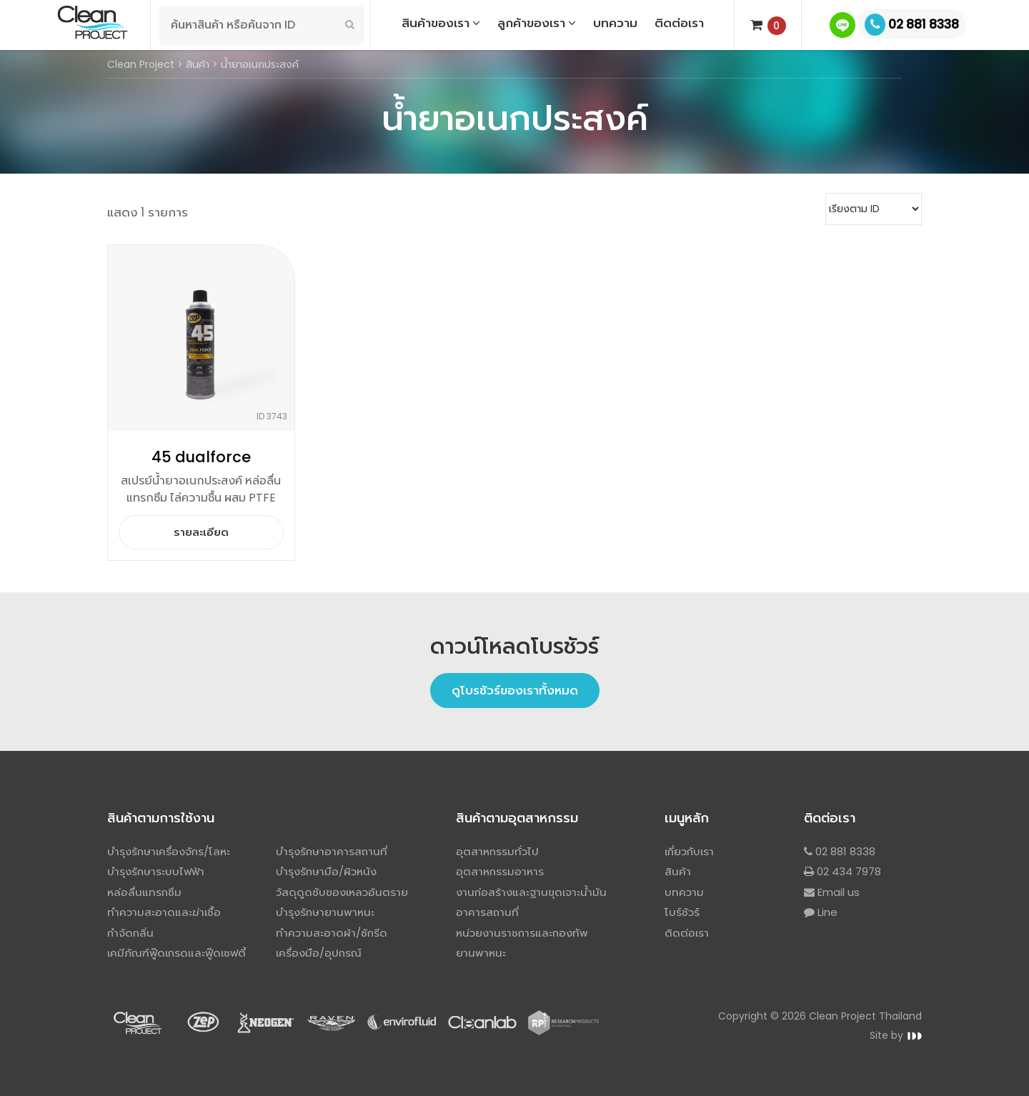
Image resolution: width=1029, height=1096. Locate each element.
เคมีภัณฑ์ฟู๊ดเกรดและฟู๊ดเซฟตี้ (176, 952)
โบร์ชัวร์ (682, 912)
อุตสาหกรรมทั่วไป (497, 851)
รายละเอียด (201, 531)
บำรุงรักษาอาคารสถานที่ (331, 851)
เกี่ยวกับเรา (689, 851)
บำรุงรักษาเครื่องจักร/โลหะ (168, 851)
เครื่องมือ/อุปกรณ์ (319, 952)
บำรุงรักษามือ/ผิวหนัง (326, 871)
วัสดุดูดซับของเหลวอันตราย (342, 892)
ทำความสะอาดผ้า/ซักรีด (331, 932)
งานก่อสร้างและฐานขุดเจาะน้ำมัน (531, 892)
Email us (832, 892)
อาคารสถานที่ (487, 912)
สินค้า (678, 871)
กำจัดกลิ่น (130, 932)
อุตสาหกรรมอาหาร (500, 871)
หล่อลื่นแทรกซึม (144, 892)
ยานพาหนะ (481, 952)
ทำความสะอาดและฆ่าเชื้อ (164, 912)
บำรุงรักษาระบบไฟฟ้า (155, 871)
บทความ (684, 892)
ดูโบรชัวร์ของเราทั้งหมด (515, 690)
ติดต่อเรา (687, 932)
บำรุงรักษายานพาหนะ (325, 912)
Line (820, 912)
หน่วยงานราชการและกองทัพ (522, 932)
